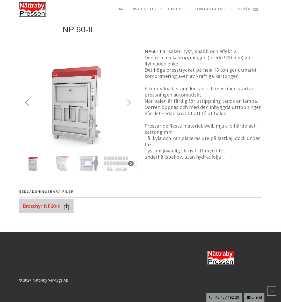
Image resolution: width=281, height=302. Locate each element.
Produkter (145, 8)
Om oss (176, 8)
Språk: (247, 8)
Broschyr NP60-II (43, 206)
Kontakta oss (210, 8)
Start (120, 8)
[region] (78, 112)
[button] (27, 102)
